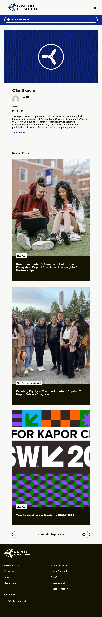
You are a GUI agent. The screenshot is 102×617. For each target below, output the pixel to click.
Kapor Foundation (60, 571)
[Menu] (95, 8)
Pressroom (9, 571)
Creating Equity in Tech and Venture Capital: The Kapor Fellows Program (50, 392)
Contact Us (10, 582)
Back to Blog (18, 19)
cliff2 (26, 97)
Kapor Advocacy (59, 588)
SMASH (55, 576)
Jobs (6, 576)
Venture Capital (34, 383)
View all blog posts (62, 534)
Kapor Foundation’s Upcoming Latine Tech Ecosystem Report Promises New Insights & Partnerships (47, 267)
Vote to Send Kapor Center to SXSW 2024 (45, 515)
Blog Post (21, 255)
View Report (18, 132)
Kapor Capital (58, 582)
